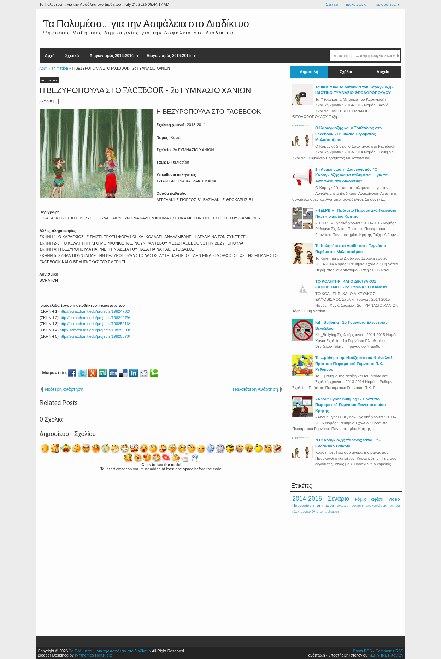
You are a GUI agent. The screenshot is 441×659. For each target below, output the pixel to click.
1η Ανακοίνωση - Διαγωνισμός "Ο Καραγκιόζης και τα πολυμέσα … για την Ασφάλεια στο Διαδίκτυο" (352, 175)
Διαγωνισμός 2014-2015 (169, 55)
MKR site (105, 655)
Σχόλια (346, 72)
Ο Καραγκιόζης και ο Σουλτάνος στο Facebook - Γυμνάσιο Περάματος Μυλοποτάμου (348, 134)
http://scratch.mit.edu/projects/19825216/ (95, 324)
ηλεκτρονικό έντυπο (307, 511)
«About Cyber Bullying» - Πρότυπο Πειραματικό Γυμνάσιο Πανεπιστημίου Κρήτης (350, 405)
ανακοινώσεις (376, 505)
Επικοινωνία (355, 4)
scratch (357, 505)
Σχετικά (331, 4)
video (394, 499)
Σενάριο (338, 498)
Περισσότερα (385, 4)
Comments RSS (390, 651)
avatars (342, 505)
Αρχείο (383, 72)
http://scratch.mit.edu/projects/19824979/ (95, 318)
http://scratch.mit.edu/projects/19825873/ (95, 336)
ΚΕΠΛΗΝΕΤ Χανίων (386, 655)
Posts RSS (362, 651)
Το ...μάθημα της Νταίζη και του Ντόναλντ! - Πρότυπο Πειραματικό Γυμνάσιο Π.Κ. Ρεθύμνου (354, 363)
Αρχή (50, 55)
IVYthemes (84, 655)
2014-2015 (307, 498)
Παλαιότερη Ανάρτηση (255, 389)
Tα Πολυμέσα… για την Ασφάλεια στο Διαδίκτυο (146, 24)
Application (331, 511)
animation (49, 80)
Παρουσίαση (303, 505)
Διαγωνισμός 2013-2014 (111, 55)
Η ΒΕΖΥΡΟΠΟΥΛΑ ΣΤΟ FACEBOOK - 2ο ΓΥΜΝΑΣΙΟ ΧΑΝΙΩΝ (145, 90)
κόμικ (360, 499)
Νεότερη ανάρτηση (64, 389)
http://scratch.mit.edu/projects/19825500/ (95, 330)
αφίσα (377, 499)
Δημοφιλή (309, 72)
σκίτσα (395, 505)
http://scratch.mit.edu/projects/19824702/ (95, 311)
